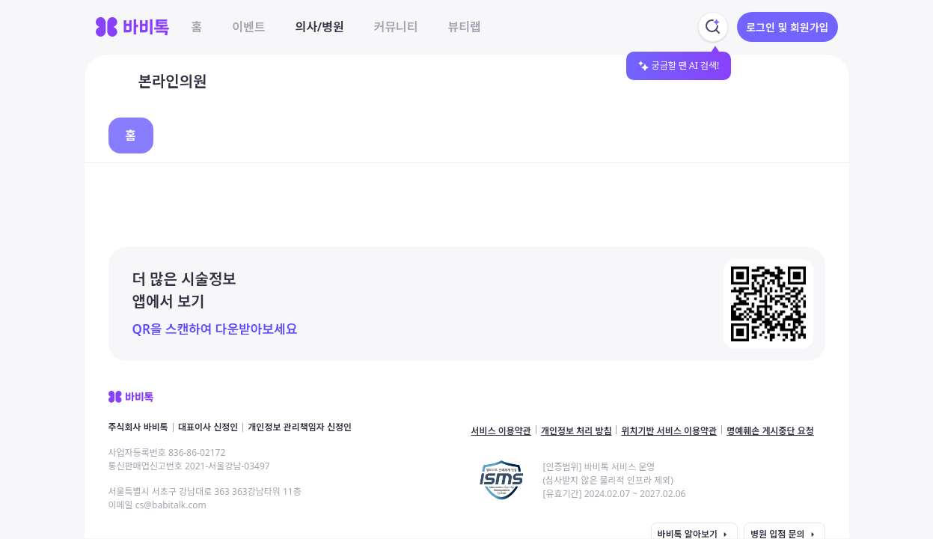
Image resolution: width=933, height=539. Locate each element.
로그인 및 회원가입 (787, 27)
